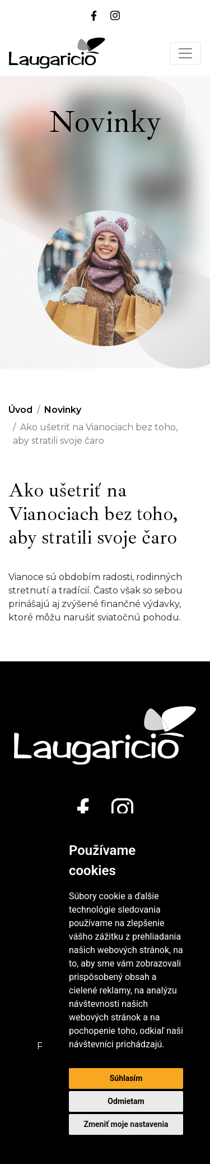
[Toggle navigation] (185, 53)
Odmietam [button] (126, 1101)
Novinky (62, 409)
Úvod (20, 409)
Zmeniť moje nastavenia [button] (125, 1124)
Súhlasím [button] (126, 1078)
